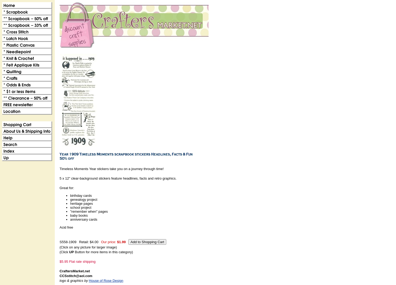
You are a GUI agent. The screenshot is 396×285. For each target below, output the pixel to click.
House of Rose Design (106, 281)
